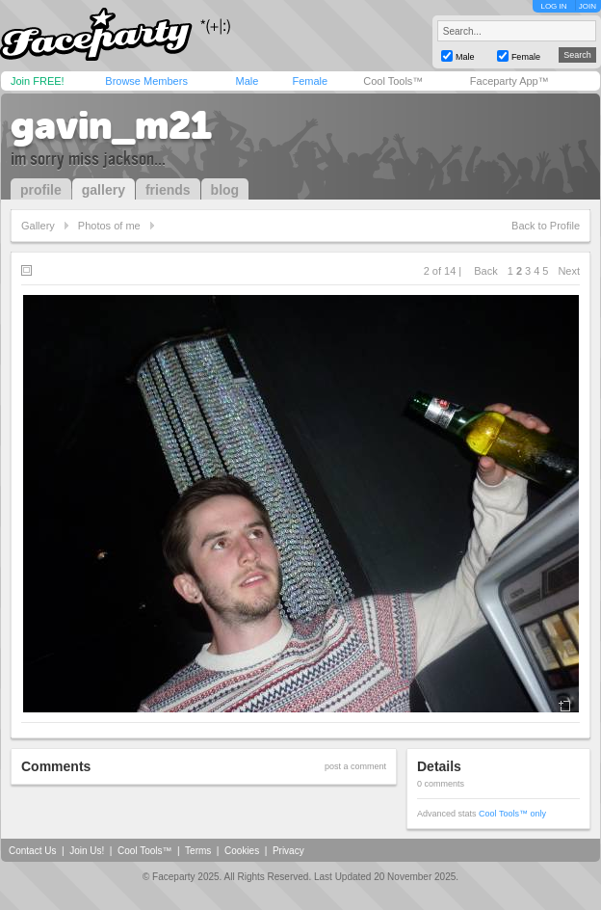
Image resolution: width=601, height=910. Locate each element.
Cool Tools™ (393, 81)
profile (41, 190)
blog (225, 190)
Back (485, 271)
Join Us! (86, 850)
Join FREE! (38, 81)
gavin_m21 (111, 125)
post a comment (355, 766)
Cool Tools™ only (512, 813)
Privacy (288, 850)
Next (569, 271)
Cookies (241, 850)
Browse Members (146, 81)
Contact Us (32, 850)
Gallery (38, 225)
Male (246, 81)
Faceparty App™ (509, 81)
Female (309, 81)
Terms (198, 850)
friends (168, 190)
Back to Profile (545, 225)
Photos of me (109, 225)
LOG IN (553, 6)
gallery (103, 190)
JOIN (587, 6)
